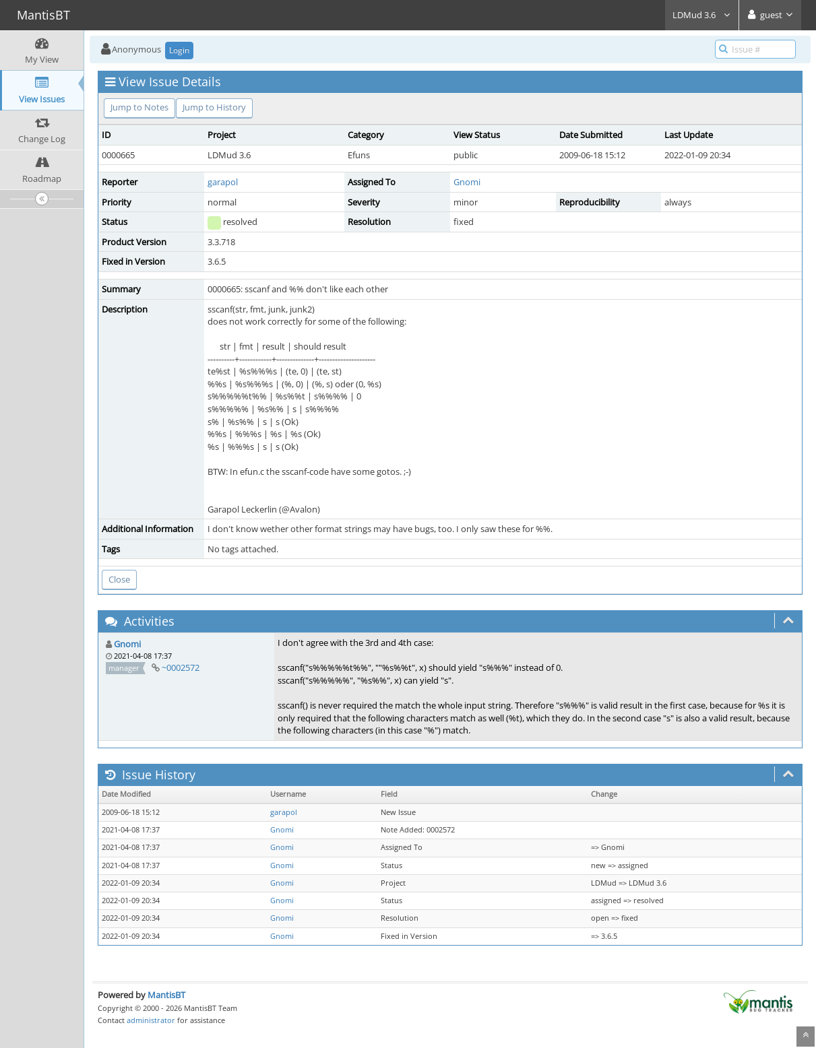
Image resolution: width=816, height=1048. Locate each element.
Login (179, 50)
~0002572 (180, 667)
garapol (223, 182)
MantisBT (166, 995)
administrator (151, 1020)
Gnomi (466, 182)
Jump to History (214, 107)
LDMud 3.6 (701, 15)
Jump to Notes (139, 107)
